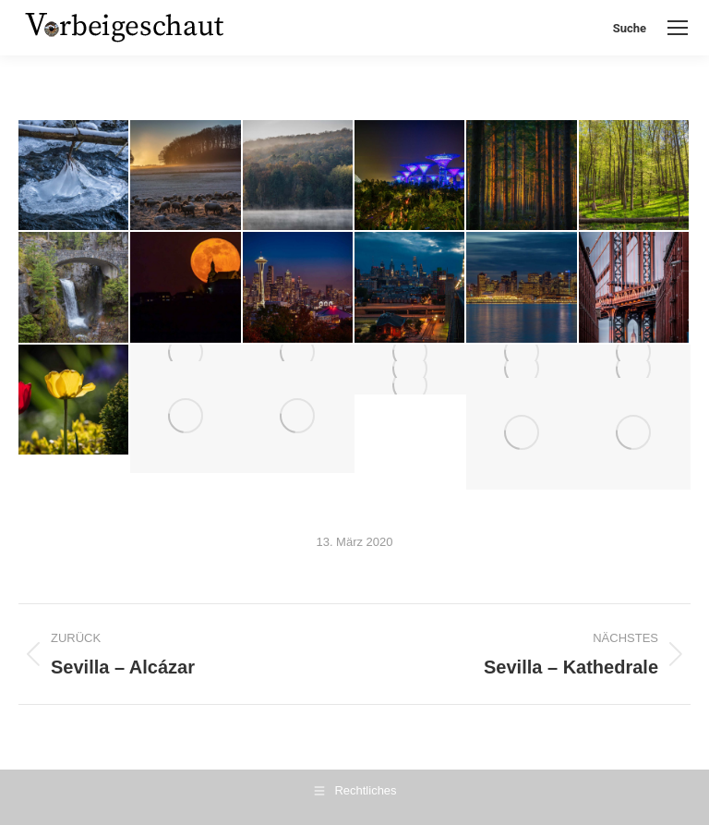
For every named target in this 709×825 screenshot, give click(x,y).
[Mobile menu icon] (678, 28)
